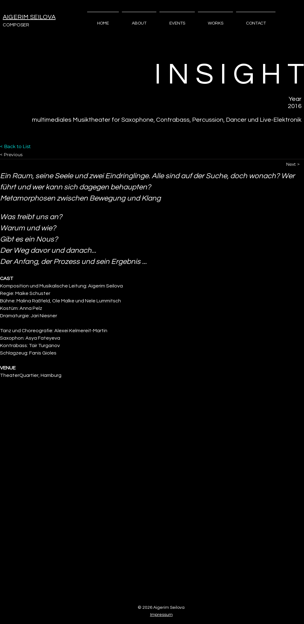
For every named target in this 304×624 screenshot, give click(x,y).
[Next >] (295, 164)
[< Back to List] (22, 146)
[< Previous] (22, 155)
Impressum (161, 615)
